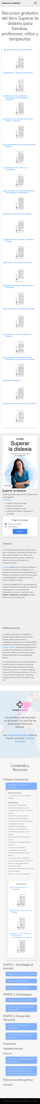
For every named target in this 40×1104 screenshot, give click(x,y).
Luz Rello (6, 500)
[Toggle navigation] (35, 3)
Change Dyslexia (8, 647)
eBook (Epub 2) (13, 527)
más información (17, 735)
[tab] (21, 786)
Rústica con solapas (14, 524)
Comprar (20, 531)
